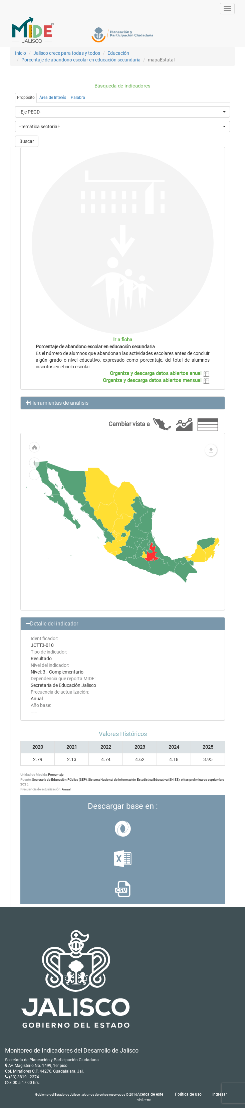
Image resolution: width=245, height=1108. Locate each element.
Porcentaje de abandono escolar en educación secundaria (81, 59)
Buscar (26, 141)
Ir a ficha (122, 340)
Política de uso (188, 1094)
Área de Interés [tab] (52, 97)
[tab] (123, 403)
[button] (123, 403)
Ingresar (219, 1094)
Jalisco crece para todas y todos (66, 53)
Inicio (20, 53)
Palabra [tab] (78, 97)
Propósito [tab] (26, 97)
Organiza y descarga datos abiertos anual (160, 373)
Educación (118, 53)
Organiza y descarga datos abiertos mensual (156, 380)
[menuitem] (124, 534)
